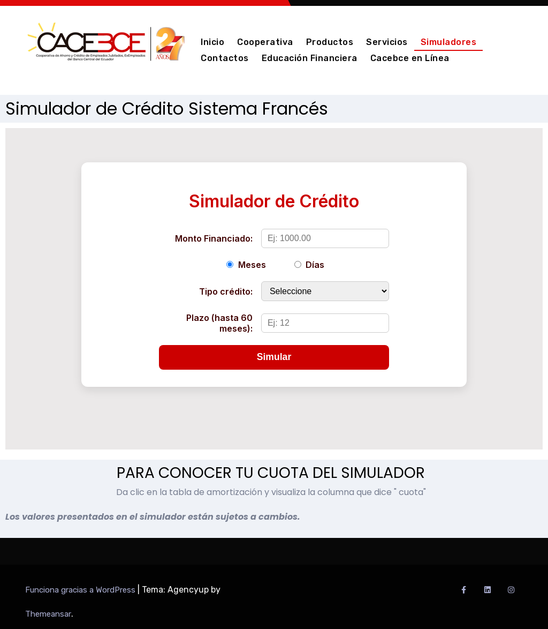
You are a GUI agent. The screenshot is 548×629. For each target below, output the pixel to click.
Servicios (387, 42)
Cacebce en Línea (410, 58)
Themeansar (48, 614)
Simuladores (449, 42)
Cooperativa (265, 42)
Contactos (225, 58)
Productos (330, 42)
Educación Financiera (309, 58)
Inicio (212, 42)
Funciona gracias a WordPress (81, 590)
